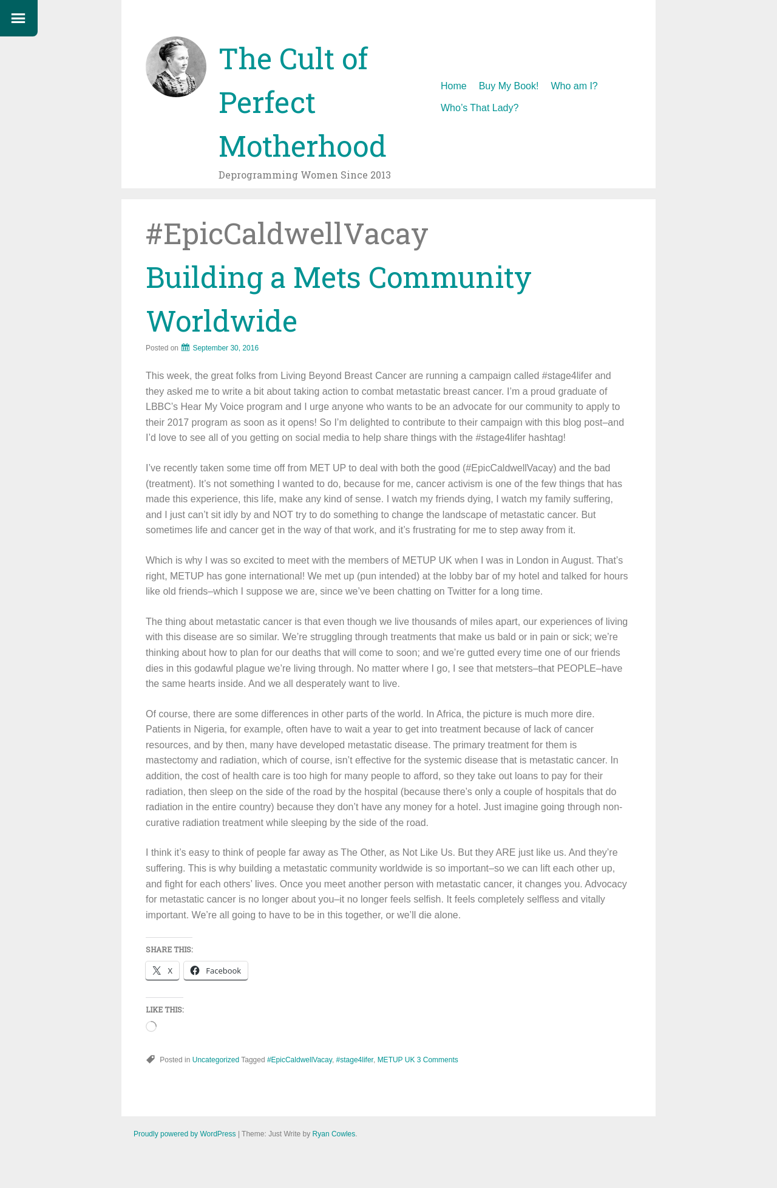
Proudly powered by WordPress (185, 1134)
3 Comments (437, 1060)
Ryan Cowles (334, 1134)
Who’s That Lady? (479, 108)
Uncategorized (215, 1060)
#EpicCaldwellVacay (299, 1060)
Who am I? (574, 86)
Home (454, 86)
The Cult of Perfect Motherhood (303, 102)
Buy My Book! (509, 86)
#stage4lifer (354, 1060)
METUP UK (396, 1060)
